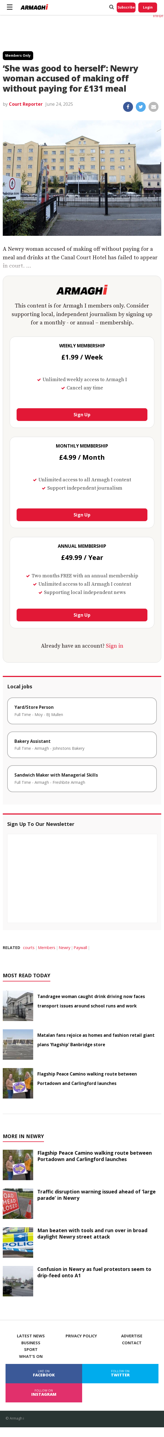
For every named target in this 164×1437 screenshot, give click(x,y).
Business (30, 1343)
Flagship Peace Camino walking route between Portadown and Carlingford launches (94, 1155)
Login (148, 7)
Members (46, 947)
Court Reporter (26, 104)
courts (29, 947)
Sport (31, 1349)
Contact (132, 1343)
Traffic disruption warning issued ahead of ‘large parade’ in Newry (96, 1194)
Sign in (114, 646)
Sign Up (82, 415)
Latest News (31, 1336)
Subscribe (126, 7)
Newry (64, 947)
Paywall (80, 947)
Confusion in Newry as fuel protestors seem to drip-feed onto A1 (94, 1272)
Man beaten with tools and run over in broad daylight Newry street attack (92, 1233)
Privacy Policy (81, 1336)
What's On (31, 1356)
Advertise (131, 1336)
